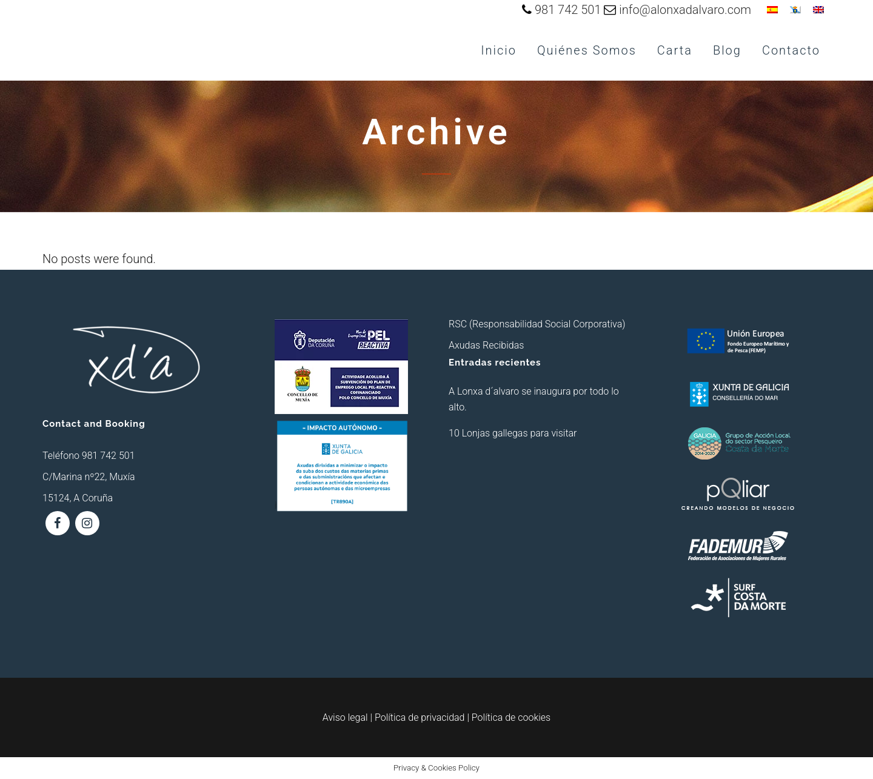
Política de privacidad (420, 717)
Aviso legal (345, 717)
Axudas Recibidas (486, 345)
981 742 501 (568, 9)
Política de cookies (511, 717)
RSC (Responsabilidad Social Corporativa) (537, 324)
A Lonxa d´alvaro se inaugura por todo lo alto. (534, 399)
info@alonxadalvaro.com (685, 9)
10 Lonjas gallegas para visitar (513, 433)
